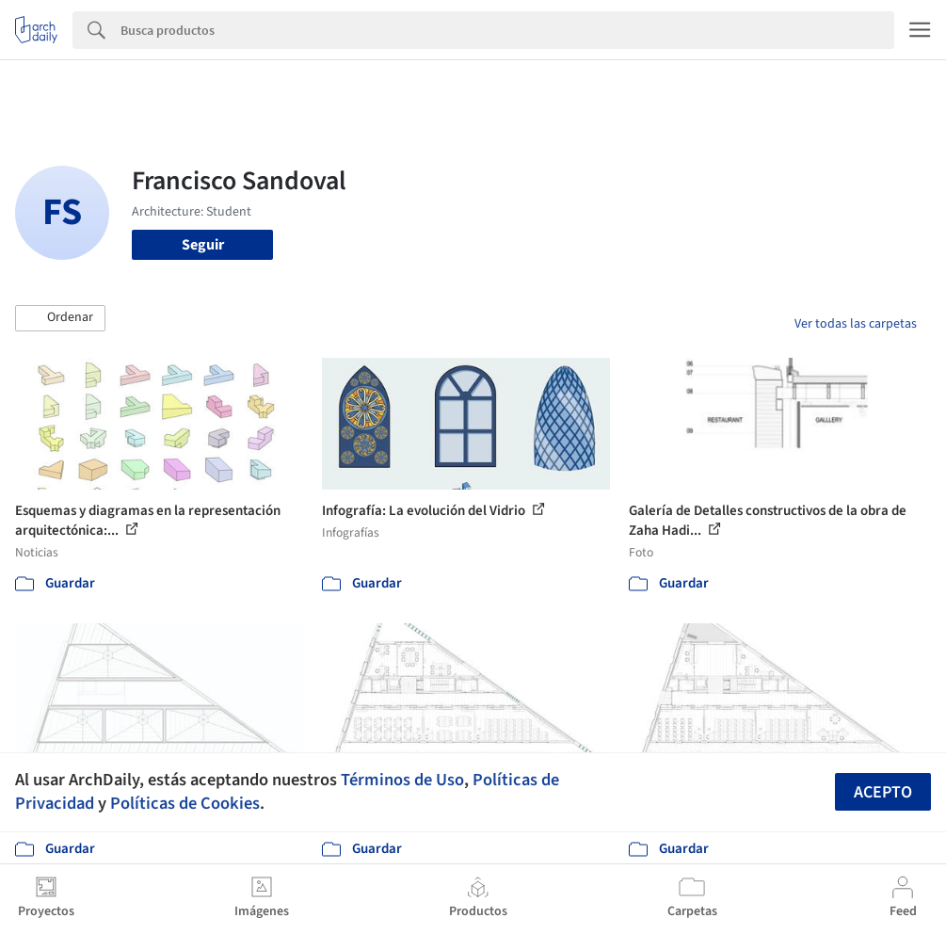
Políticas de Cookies (185, 803)
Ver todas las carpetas (855, 323)
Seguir (203, 244)
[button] (60, 318)
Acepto (883, 792)
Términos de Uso (402, 779)
